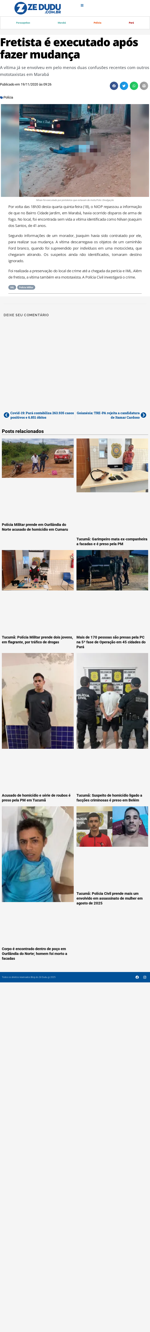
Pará (131, 23)
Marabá (62, 23)
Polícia (97, 23)
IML (12, 287)
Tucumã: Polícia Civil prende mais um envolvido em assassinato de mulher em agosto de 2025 (109, 899)
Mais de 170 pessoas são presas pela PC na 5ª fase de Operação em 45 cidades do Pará (111, 642)
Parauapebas (23, 23)
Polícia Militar (26, 287)
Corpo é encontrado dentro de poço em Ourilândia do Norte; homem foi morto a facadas (34, 954)
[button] (114, 86)
